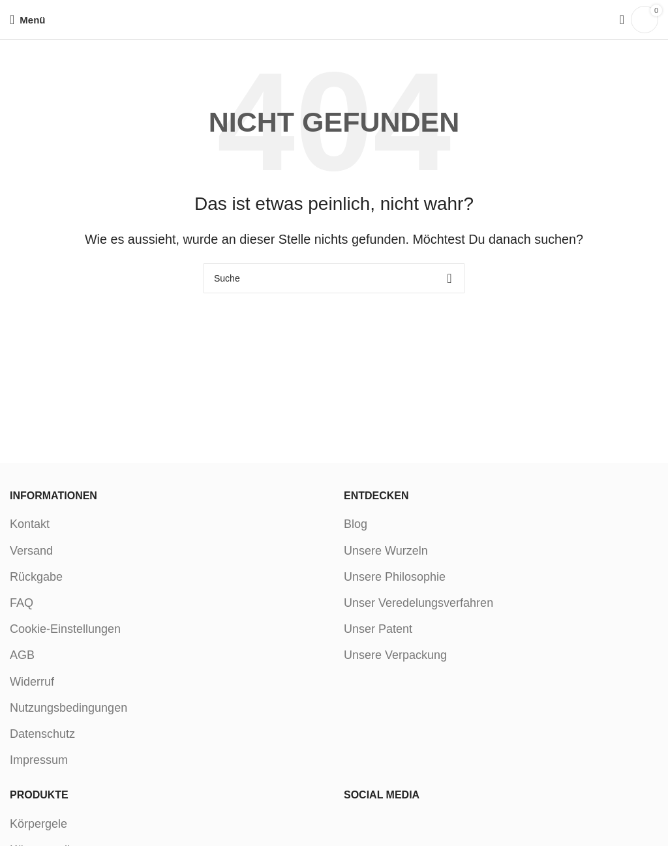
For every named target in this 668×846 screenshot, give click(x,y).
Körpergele (38, 823)
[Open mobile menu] (27, 20)
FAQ (21, 602)
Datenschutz (42, 733)
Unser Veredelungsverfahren (418, 602)
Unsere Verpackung (395, 655)
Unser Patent (378, 628)
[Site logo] (334, 18)
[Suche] (617, 20)
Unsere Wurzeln (386, 550)
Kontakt (30, 524)
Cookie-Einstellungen (65, 628)
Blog (355, 524)
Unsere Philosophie (395, 576)
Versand (31, 550)
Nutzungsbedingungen (68, 707)
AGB (22, 655)
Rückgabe (36, 576)
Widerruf (32, 681)
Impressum (39, 759)
